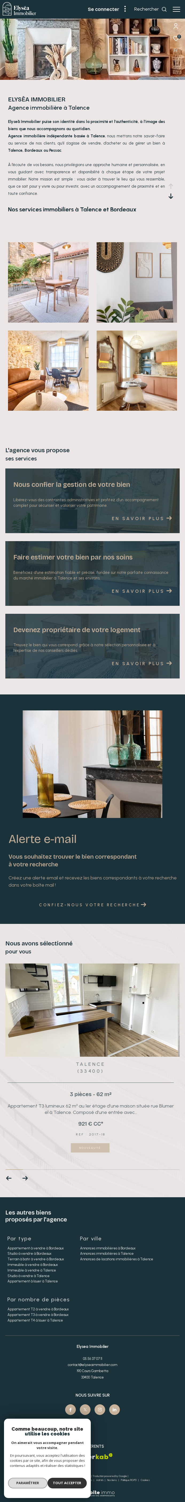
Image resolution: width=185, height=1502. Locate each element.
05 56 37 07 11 (92, 1359)
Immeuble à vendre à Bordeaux (32, 1265)
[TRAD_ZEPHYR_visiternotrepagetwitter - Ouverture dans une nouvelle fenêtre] (85, 1409)
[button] (25, 1178)
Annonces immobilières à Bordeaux (108, 1248)
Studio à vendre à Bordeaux (29, 1254)
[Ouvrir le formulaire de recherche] (150, 9)
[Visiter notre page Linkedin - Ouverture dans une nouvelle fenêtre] (114, 1409)
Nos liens (112, 1480)
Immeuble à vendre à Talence (31, 1270)
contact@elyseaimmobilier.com (92, 1365)
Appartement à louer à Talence (32, 1281)
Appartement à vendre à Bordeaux (35, 1248)
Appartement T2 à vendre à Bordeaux (38, 1309)
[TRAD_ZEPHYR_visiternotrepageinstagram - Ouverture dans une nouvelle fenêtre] (100, 1409)
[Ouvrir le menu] (176, 9)
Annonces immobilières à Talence (107, 1254)
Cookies (145, 1480)
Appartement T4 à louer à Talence (35, 1320)
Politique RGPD (129, 1480)
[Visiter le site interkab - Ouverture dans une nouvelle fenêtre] (99, 1456)
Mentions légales (83, 1480)
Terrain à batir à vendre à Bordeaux (35, 1259)
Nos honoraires (44, 1480)
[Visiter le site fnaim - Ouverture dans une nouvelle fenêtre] (68, 1457)
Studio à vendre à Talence (28, 1276)
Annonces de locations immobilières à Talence (116, 1259)
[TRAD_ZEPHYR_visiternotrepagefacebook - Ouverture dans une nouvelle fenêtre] (70, 1409)
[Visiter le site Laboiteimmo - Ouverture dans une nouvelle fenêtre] (93, 1490)
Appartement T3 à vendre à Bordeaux (38, 1315)
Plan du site (62, 1480)
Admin (100, 1480)
